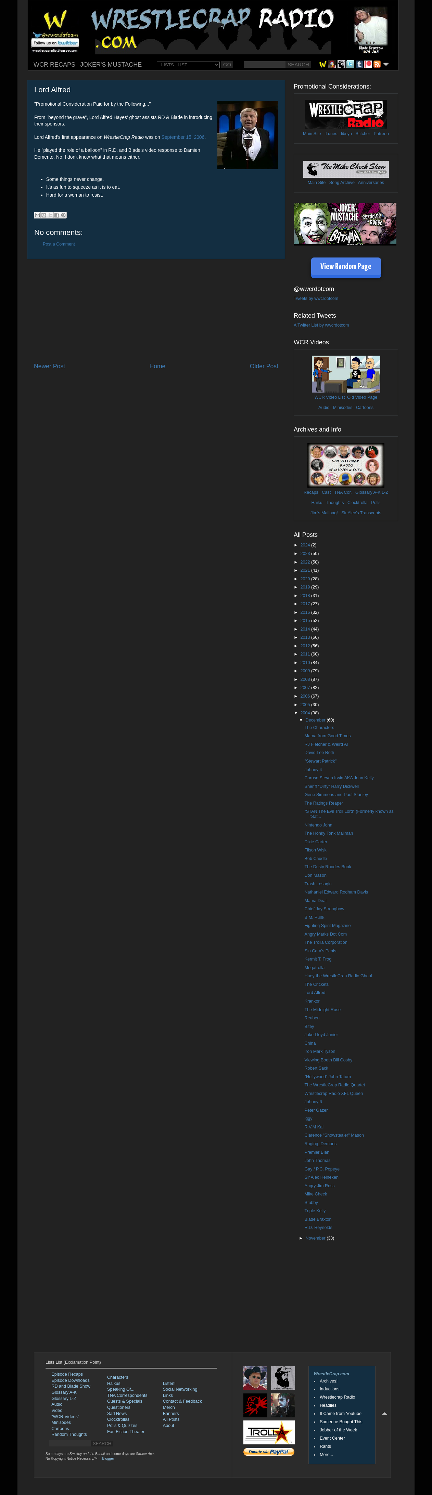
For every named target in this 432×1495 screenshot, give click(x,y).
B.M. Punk (314, 917)
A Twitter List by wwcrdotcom (321, 325)
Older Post (264, 366)
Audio (323, 407)
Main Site (312, 133)
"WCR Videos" (65, 1416)
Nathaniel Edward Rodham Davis (336, 892)
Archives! (329, 1381)
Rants (325, 1446)
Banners (171, 1413)
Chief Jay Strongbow (324, 909)
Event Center (332, 1438)
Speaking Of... (121, 1389)
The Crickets (316, 984)
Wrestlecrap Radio (337, 1397)
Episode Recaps (67, 1374)
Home (157, 366)
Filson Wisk (315, 850)
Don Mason (315, 875)
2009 (305, 671)
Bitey (309, 1026)
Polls (375, 502)
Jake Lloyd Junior (321, 1034)
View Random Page (345, 267)
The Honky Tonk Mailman (328, 833)
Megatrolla (314, 967)
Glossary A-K (367, 492)
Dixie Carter (315, 841)
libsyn (346, 133)
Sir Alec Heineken (321, 1177)
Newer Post (49, 366)
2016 (305, 612)
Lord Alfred (314, 992)
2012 (305, 646)
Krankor (311, 1001)
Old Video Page (362, 397)
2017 (305, 603)
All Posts (171, 1419)
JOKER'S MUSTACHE (111, 64)
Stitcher (363, 133)
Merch (169, 1407)
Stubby (311, 1202)
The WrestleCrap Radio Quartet (334, 1085)
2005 (305, 704)
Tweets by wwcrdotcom (316, 298)
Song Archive (342, 182)
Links (168, 1395)
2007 (305, 687)
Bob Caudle (315, 858)
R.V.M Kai (313, 1127)
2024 (305, 545)
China (310, 1043)
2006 (305, 696)
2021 (305, 570)
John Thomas (317, 1160)
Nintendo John (318, 825)
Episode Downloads (70, 1380)
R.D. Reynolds (318, 1227)
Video (56, 1410)
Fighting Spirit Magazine (327, 925)
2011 (305, 654)
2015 (305, 620)
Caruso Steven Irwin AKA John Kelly (338, 778)
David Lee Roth (319, 752)
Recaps (311, 492)
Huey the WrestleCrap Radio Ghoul (338, 976)
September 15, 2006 (183, 137)
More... (326, 1454)
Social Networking (180, 1389)
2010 (305, 662)
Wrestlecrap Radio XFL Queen (333, 1093)
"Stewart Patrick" (320, 761)
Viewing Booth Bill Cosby (328, 1060)
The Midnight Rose (322, 1009)
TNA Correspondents (127, 1395)
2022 (305, 562)
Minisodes (343, 407)
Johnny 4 (313, 769)
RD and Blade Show (70, 1386)
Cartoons (364, 407)
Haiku (316, 502)
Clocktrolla (357, 502)
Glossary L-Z (63, 1398)
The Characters (319, 727)
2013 (305, 637)
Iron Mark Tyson (319, 1051)
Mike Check (315, 1194)
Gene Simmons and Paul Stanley (336, 794)
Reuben (311, 1018)
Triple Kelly (315, 1210)
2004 (305, 713)
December (316, 720)
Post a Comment (59, 244)
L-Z (384, 492)
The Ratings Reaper (323, 803)
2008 (305, 679)
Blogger (108, 1458)
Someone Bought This (341, 1421)
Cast (326, 492)
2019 (305, 587)
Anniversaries (371, 182)
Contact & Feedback (182, 1401)
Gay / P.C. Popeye (322, 1169)
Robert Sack (316, 1068)
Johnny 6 (313, 1101)
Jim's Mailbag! (324, 513)
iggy (308, 1118)
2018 (305, 595)
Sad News (117, 1413)
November (316, 1238)
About (168, 1425)
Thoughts (335, 502)
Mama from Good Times (327, 735)
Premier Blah (316, 1152)
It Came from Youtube (340, 1413)
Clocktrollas (118, 1419)
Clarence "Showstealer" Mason (334, 1135)
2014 (305, 629)
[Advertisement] (156, 310)
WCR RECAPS (54, 64)
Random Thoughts (69, 1434)
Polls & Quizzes (122, 1425)
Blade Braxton (317, 1219)
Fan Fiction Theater (125, 1431)
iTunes (331, 133)
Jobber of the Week (338, 1430)
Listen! (169, 1383)
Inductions (329, 1389)
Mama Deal (315, 900)
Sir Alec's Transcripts (361, 513)
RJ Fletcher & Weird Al (325, 744)
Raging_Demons (320, 1143)
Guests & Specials (124, 1401)
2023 (305, 553)
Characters (117, 1377)
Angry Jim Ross (319, 1185)
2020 (305, 579)
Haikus (113, 1383)
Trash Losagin (317, 884)
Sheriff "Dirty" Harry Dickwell (331, 786)
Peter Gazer (316, 1110)
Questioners (118, 1407)
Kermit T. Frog (317, 959)
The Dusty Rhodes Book (327, 866)
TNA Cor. (343, 492)
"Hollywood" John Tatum (327, 1076)
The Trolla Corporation (325, 942)
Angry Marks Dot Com (325, 934)
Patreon (381, 133)
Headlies (328, 1405)
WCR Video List (330, 397)
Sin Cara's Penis (320, 951)
